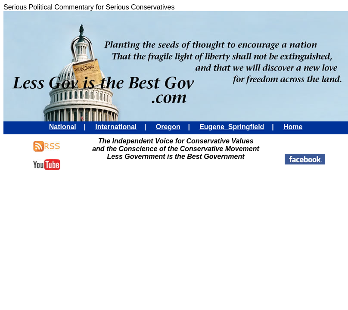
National (62, 126)
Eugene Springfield (231, 126)
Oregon (168, 126)
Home (292, 126)
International (116, 126)
